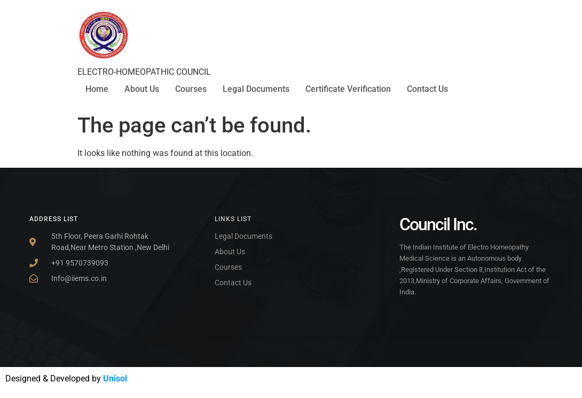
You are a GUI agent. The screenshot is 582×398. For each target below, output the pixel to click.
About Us (141, 89)
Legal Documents (256, 89)
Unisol (115, 378)
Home (96, 89)
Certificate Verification (348, 89)
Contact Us (427, 89)
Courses (191, 89)
